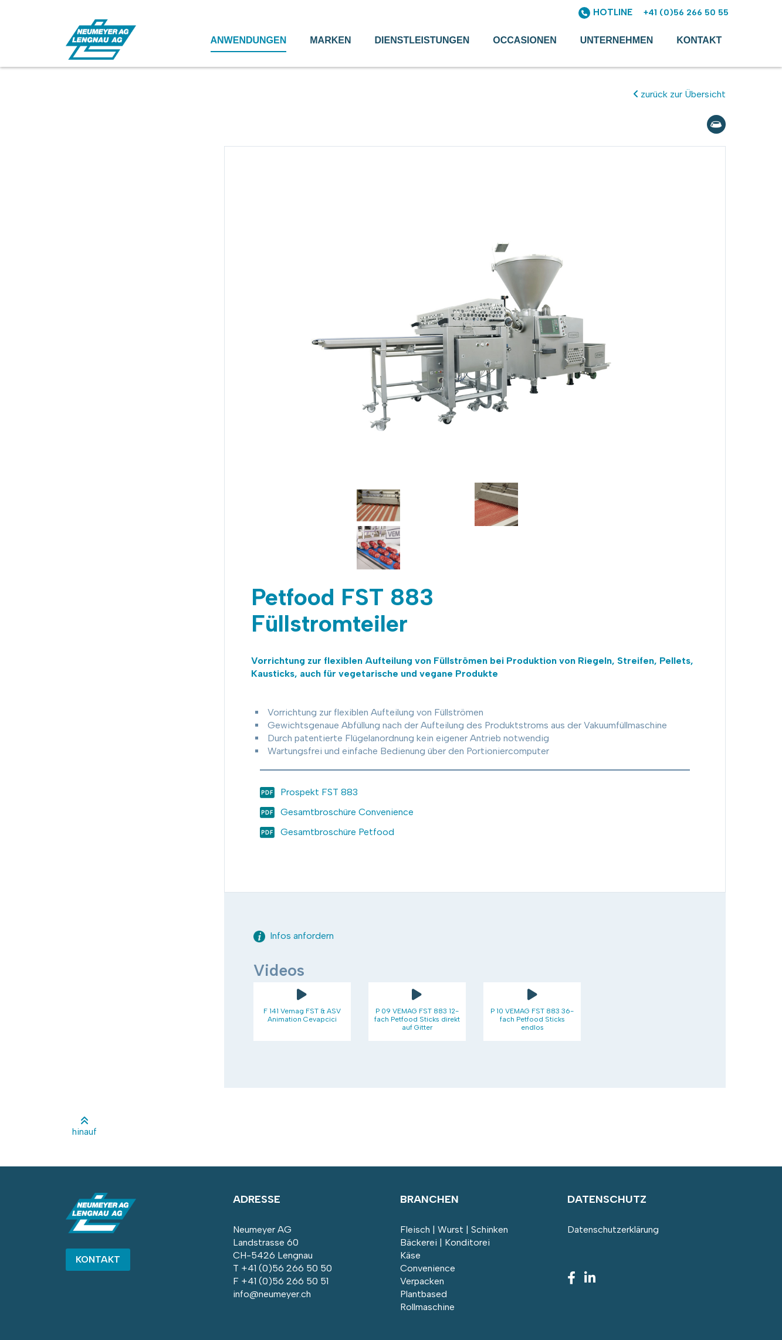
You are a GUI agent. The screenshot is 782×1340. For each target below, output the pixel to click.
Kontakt (699, 40)
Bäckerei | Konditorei (445, 1242)
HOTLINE (612, 12)
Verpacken (422, 1281)
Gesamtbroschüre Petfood (337, 831)
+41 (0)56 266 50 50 (286, 1268)
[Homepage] (101, 56)
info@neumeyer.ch (272, 1294)
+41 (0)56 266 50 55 (686, 13)
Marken (330, 40)
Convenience (427, 1268)
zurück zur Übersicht (680, 94)
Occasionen (524, 40)
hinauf (84, 1126)
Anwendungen (249, 40)
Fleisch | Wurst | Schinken (454, 1229)
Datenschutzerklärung (613, 1229)
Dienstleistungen (422, 40)
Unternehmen (616, 40)
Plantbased (423, 1294)
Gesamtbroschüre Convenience (347, 811)
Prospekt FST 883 (319, 792)
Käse (410, 1255)
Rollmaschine (427, 1306)
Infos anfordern (293, 935)
